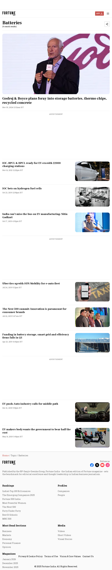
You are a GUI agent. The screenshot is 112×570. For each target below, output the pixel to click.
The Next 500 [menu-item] (9, 507)
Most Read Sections (14, 525)
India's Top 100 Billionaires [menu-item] (16, 491)
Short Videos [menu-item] (64, 535)
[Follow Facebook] (92, 465)
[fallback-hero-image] (56, 64)
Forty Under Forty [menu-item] (11, 510)
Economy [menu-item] (7, 539)
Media (61, 525)
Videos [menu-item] (61, 531)
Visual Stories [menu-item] (65, 539)
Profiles (62, 485)
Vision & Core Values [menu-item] (70, 556)
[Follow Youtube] (102, 465)
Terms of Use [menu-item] (51, 556)
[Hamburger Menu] (108, 13)
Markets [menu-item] (6, 535)
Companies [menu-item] (64, 491)
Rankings (8, 485)
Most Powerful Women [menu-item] (14, 503)
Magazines (9, 553)
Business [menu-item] (7, 531)
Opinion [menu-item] (6, 547)
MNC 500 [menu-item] (6, 518)
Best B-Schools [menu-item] (10, 514)
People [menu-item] (61, 495)
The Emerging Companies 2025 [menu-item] (18, 495)
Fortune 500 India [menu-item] (11, 499)
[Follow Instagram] (108, 465)
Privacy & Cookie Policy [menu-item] (30, 556)
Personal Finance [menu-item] (11, 543)
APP (98, 13)
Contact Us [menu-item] (88, 556)
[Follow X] (97, 465)
